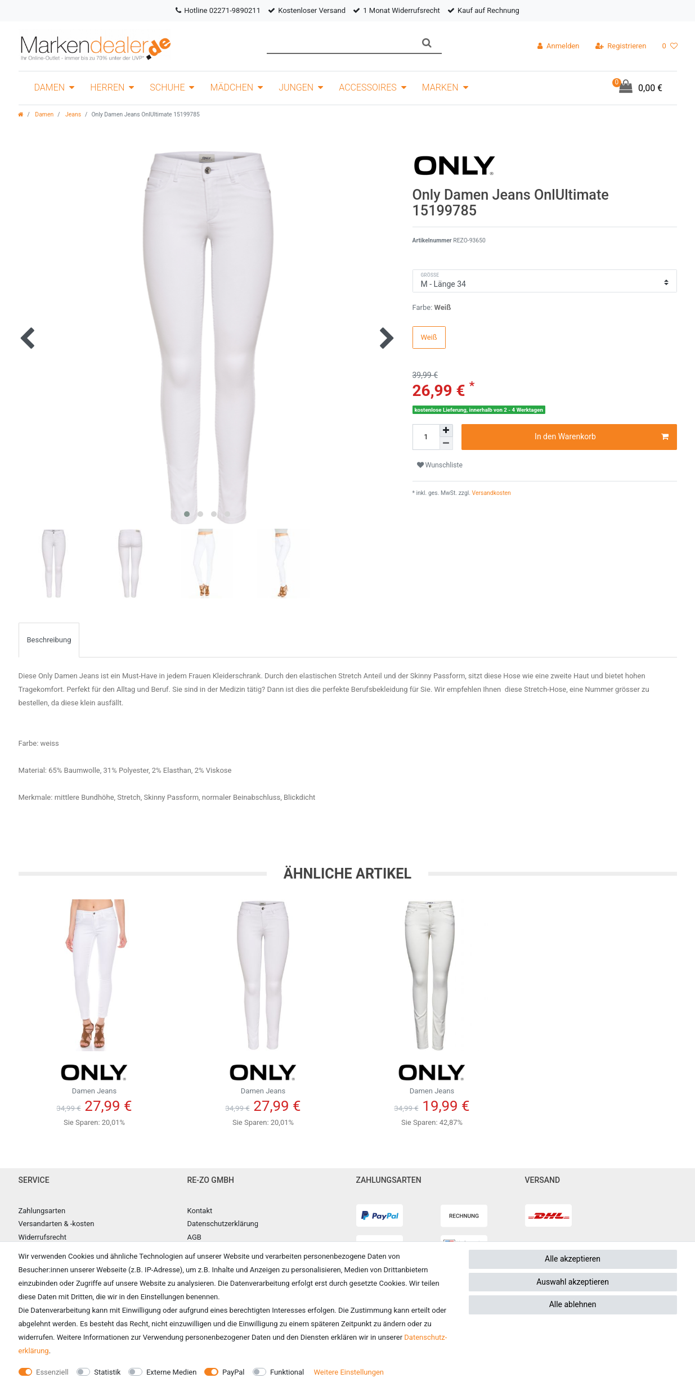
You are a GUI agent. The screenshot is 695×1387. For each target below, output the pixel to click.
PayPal (233, 1372)
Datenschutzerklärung (223, 1223)
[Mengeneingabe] (426, 437)
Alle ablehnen (573, 1304)
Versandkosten (490, 493)
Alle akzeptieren (572, 1258)
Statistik (107, 1372)
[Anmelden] (558, 46)
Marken (440, 87)
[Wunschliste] (669, 46)
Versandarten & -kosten (57, 1223)
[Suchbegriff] (339, 43)
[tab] (49, 640)
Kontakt (200, 1210)
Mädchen (231, 87)
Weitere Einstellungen (348, 1372)
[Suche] (426, 43)
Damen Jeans (94, 1076)
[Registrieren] (621, 46)
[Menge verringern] (446, 443)
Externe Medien (171, 1372)
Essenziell (52, 1372)
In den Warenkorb (601, 437)
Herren (107, 87)
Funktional (287, 1372)
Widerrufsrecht (43, 1237)
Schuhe (167, 87)
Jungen (296, 87)
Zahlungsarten (42, 1210)
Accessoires (368, 87)
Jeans (73, 114)
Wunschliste (440, 465)
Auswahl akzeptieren (572, 1281)
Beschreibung (49, 640)
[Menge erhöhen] (446, 431)
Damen (49, 87)
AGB (194, 1237)
